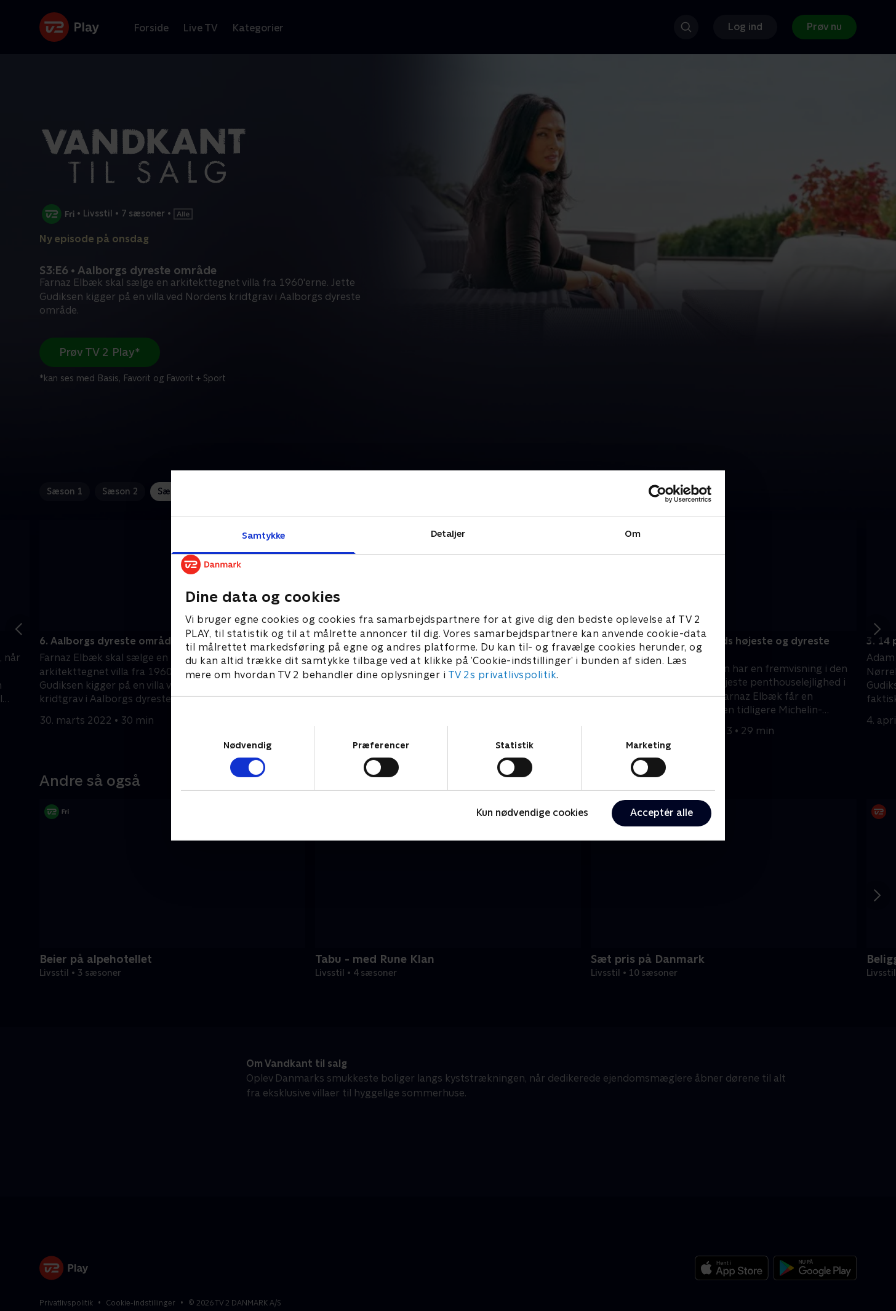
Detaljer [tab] (448, 533)
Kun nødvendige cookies (532, 812)
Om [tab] (633, 533)
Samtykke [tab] (264, 535)
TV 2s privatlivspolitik (502, 675)
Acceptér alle (661, 812)
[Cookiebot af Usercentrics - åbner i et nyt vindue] (657, 493)
